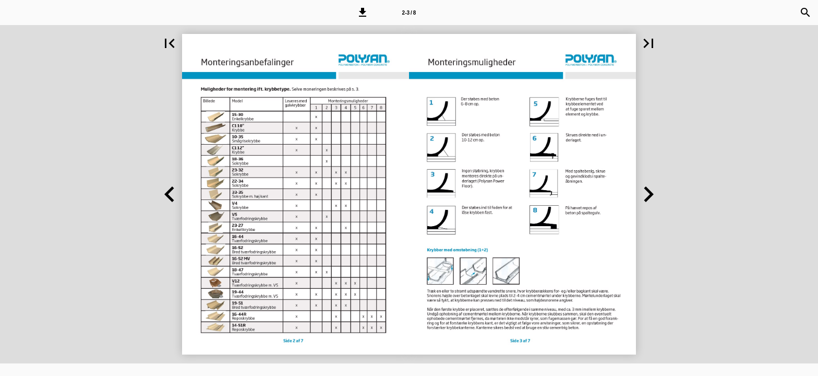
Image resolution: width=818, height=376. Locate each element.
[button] (362, 12)
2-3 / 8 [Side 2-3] (409, 13)
